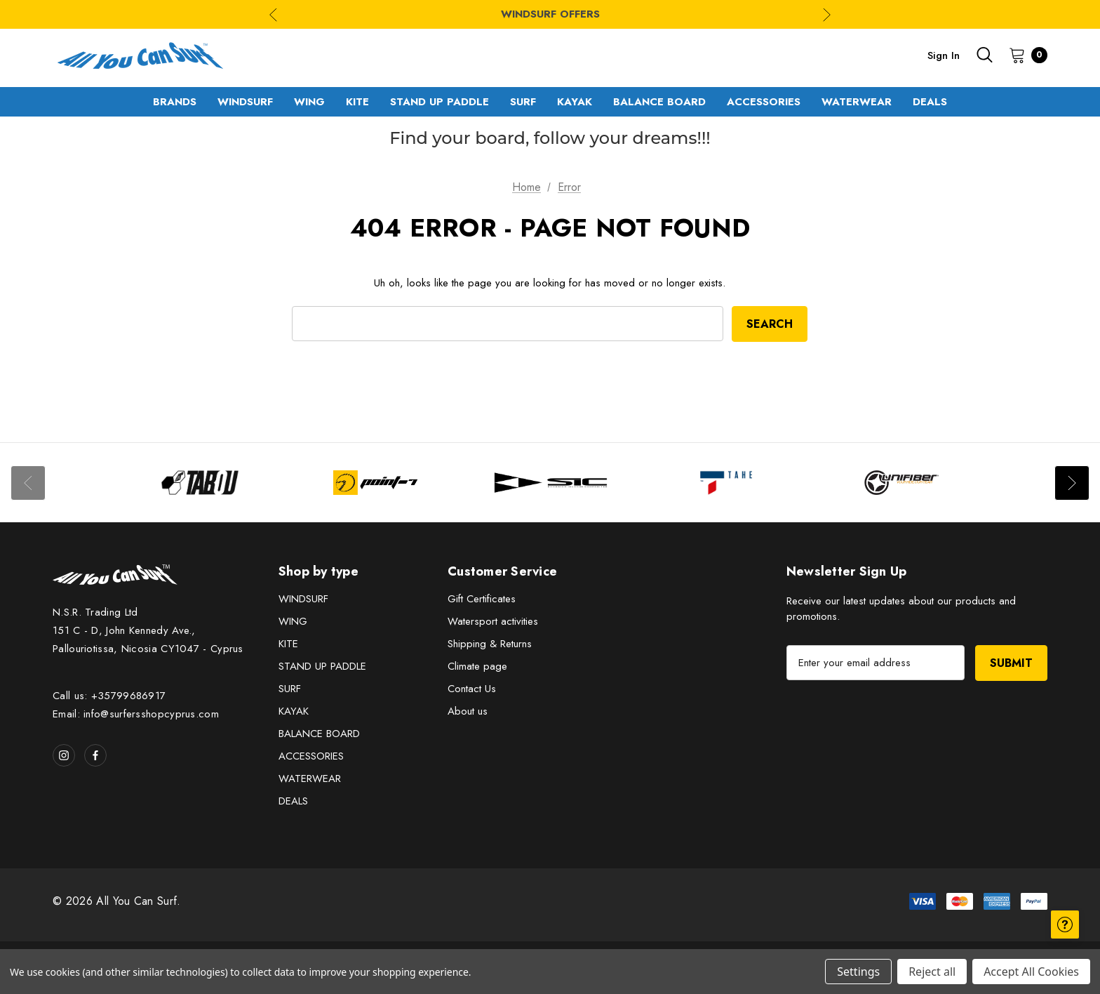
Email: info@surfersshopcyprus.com (136, 714)
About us (468, 711)
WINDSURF (303, 599)
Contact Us (472, 688)
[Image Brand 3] (551, 482)
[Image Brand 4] (726, 482)
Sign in (943, 55)
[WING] (309, 102)
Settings (858, 971)
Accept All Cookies (1031, 971)
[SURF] (522, 102)
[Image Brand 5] (901, 482)
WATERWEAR (310, 778)
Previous (28, 483)
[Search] (984, 55)
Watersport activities (493, 621)
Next (1071, 483)
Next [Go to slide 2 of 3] (826, 14)
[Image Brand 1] (200, 482)
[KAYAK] (574, 102)
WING (293, 621)
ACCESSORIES (311, 756)
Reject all (931, 971)
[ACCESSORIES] (763, 102)
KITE (288, 643)
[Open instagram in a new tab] (64, 755)
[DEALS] (930, 102)
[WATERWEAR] (856, 102)
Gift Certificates (482, 599)
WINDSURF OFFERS (550, 14)
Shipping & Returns (490, 643)
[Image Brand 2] (375, 482)
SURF (290, 688)
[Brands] (174, 102)
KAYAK (294, 711)
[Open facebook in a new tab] (95, 755)
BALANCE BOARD (319, 733)
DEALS (293, 801)
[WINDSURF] (245, 102)
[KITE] (357, 102)
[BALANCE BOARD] (659, 102)
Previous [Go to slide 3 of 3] (273, 14)
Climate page (477, 666)
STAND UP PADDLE (322, 666)
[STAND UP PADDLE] (439, 102)
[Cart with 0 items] (1023, 55)
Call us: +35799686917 (109, 695)
